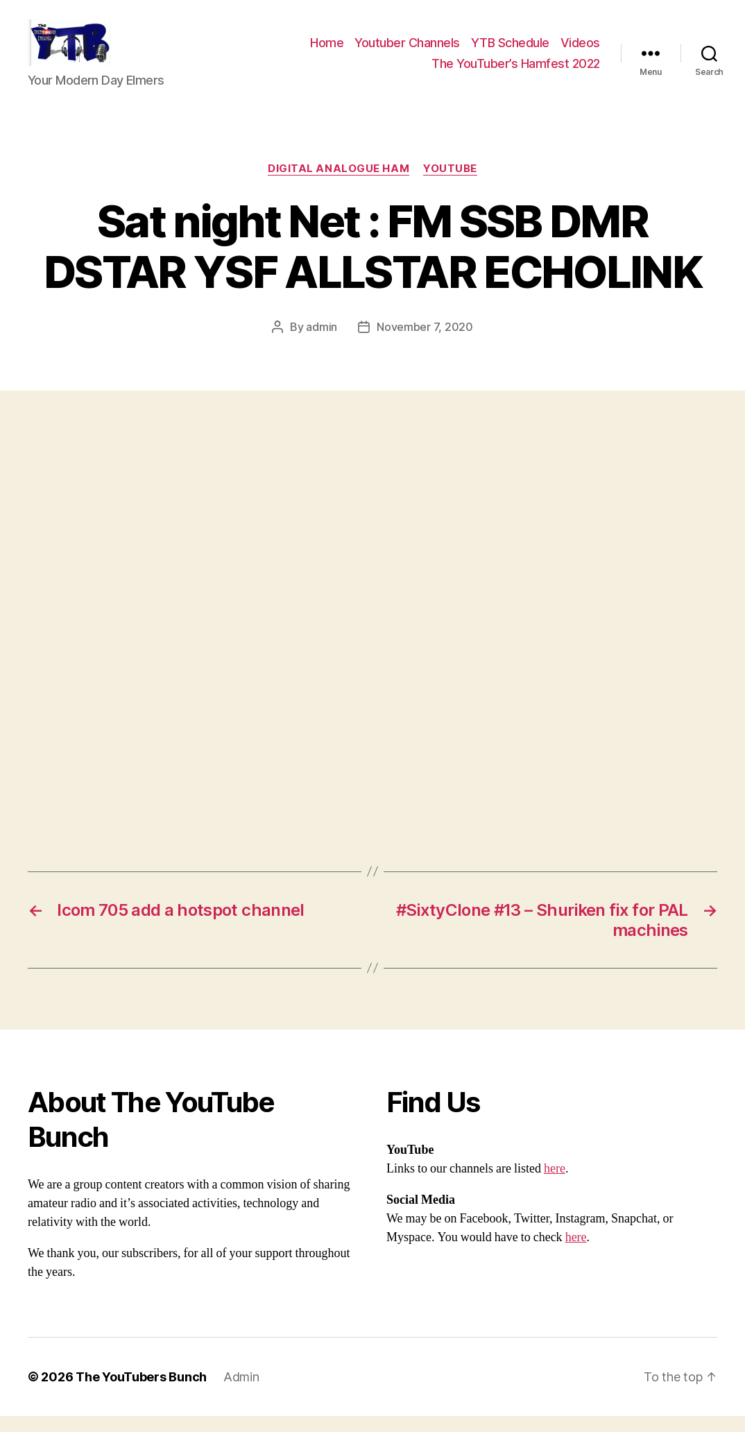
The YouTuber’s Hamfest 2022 (515, 71)
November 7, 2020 (425, 343)
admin (321, 343)
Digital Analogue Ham (338, 184)
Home (326, 51)
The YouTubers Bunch (141, 1393)
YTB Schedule (510, 51)
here (554, 1185)
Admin (241, 1393)
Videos (580, 51)
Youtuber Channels (407, 51)
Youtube (450, 184)
